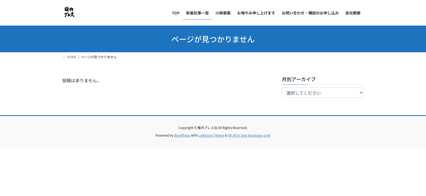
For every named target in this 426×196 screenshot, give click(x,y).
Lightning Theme (211, 135)
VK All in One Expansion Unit (249, 135)
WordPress (182, 135)
